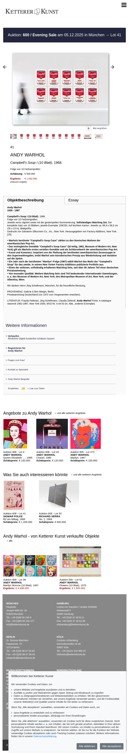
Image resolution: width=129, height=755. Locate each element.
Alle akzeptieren (111, 746)
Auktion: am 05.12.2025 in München (56, 35)
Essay (73, 200)
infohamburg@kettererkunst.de (73, 624)
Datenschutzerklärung (44, 736)
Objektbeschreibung (25, 200)
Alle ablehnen (87, 746)
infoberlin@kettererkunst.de (20, 658)
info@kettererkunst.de (17, 624)
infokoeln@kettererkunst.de (71, 654)
